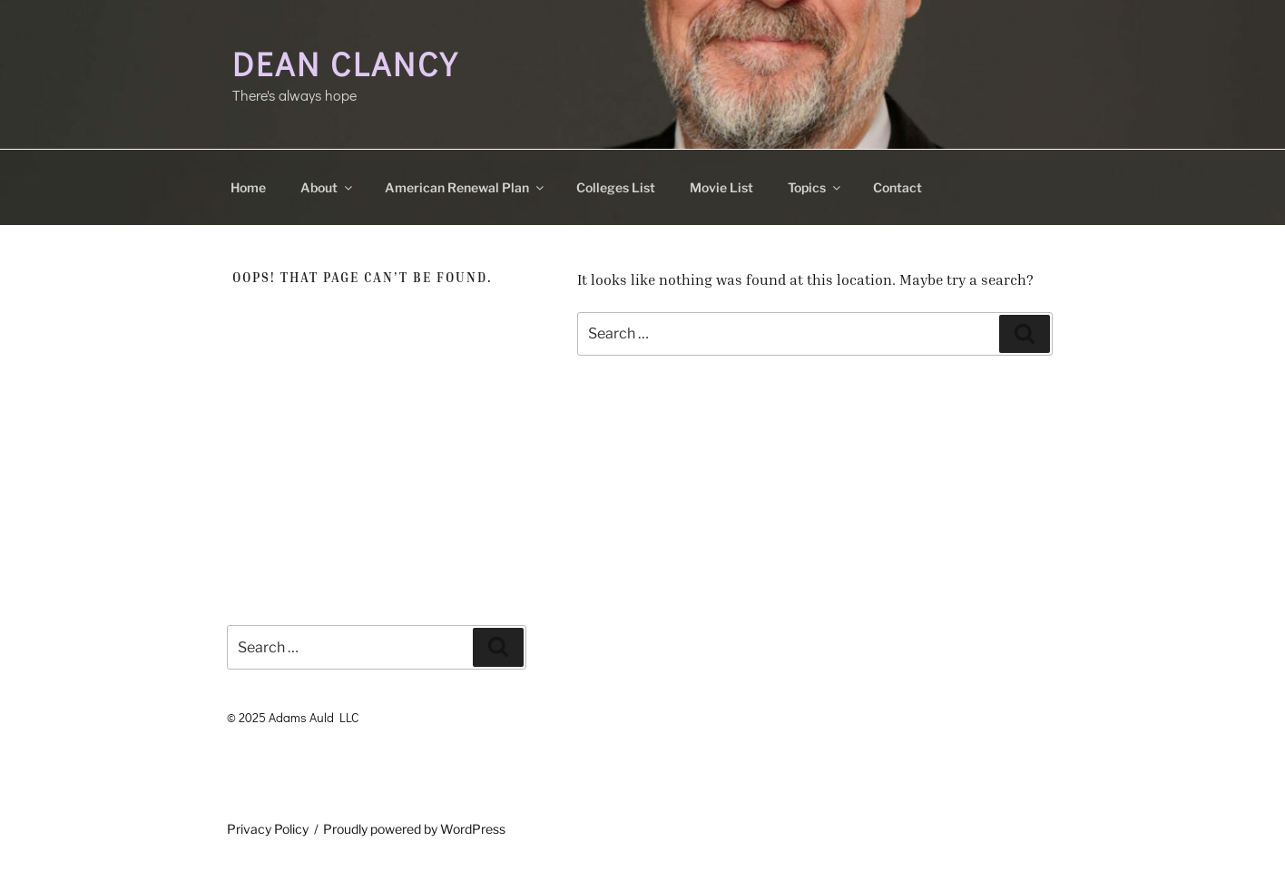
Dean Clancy (345, 63)
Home (248, 187)
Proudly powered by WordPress (414, 829)
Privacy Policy (268, 829)
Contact (897, 187)
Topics (815, 187)
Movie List (721, 187)
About (327, 187)
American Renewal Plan (465, 187)
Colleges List (615, 187)
